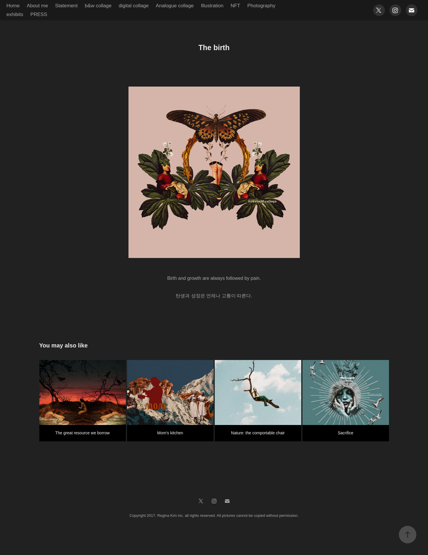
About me (37, 5)
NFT (235, 5)
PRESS (38, 14)
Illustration (212, 5)
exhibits (14, 14)
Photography (261, 5)
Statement (66, 5)
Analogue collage (175, 5)
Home (13, 5)
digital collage (134, 5)
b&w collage (98, 5)
